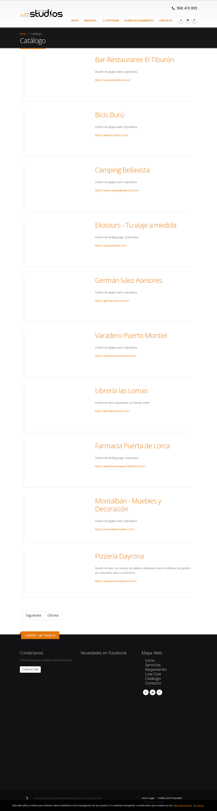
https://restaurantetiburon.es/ (113, 80)
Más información (183, 805)
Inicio (75, 20)
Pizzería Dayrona (119, 556)
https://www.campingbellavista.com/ (117, 190)
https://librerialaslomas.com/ (112, 411)
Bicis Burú (109, 114)
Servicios (91, 20)
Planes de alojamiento (139, 20)
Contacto (165, 20)
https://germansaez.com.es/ (112, 300)
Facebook (181, 20)
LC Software (111, 20)
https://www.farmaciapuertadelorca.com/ (120, 466)
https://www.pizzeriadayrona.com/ (116, 581)
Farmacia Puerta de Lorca (132, 445)
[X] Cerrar (198, 805)
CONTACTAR (30, 669)
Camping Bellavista (122, 170)
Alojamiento (156, 669)
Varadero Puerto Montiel (131, 335)
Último (53, 615)
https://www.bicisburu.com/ (111, 135)
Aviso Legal (148, 798)
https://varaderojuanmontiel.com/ (115, 356)
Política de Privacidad (170, 798)
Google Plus (194, 20)
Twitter (188, 20)
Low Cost (153, 673)
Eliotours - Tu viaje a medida (135, 225)
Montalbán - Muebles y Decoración (128, 504)
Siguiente (33, 615)
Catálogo (153, 678)
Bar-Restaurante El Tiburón (134, 59)
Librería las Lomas (121, 390)
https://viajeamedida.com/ (111, 245)
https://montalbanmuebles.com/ (114, 529)
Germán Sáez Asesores (128, 280)
